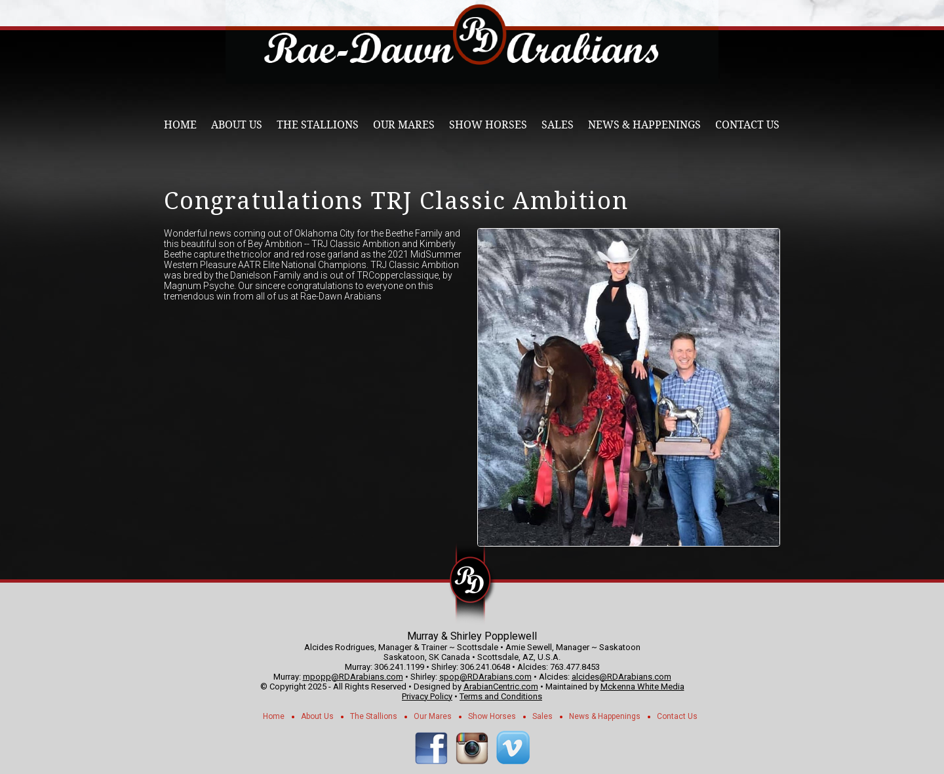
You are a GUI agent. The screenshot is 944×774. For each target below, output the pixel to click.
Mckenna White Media (642, 686)
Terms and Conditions (501, 696)
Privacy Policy (427, 696)
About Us (236, 125)
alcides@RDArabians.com (621, 677)
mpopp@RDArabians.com (353, 677)
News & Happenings (644, 125)
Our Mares (404, 125)
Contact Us (747, 125)
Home (180, 125)
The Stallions (318, 125)
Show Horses (488, 125)
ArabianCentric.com (500, 686)
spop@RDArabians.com (485, 677)
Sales (557, 125)
